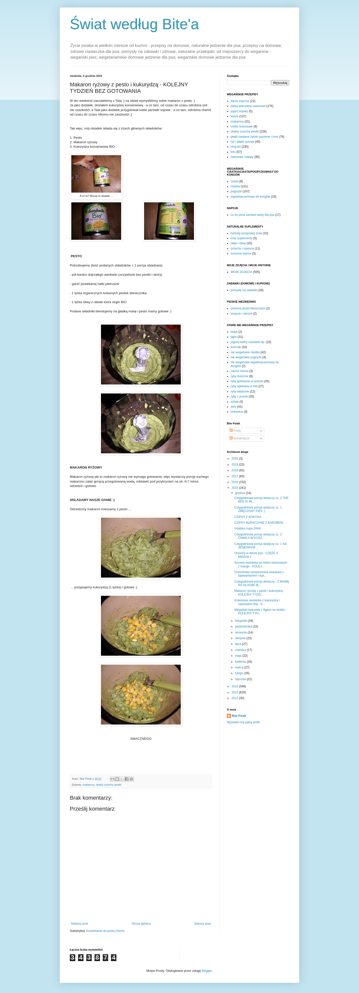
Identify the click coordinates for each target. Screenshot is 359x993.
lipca (238, 644)
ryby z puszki (239, 396)
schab (235, 401)
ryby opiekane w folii (244, 386)
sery (233, 406)
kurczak (236, 347)
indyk (234, 332)
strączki (236, 146)
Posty (235, 430)
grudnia (240, 493)
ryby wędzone (240, 391)
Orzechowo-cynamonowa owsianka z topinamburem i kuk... (259, 573)
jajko (234, 337)
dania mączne (240, 101)
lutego (239, 673)
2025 (235, 458)
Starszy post (202, 923)
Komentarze (240, 438)
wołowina (237, 411)
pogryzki (236, 191)
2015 (235, 488)
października (244, 626)
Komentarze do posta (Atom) (105, 931)
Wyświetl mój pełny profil (243, 722)
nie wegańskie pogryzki (246, 357)
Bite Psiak (239, 716)
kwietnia (241, 661)
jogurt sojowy (239, 111)
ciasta (234, 181)
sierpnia (240, 638)
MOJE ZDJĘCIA (241, 272)
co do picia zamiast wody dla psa (252, 215)
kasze (234, 116)
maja (238, 655)
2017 (235, 476)
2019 (235, 464)
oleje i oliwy (238, 243)
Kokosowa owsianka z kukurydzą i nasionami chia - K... (257, 602)
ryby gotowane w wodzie (247, 381)
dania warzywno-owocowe (248, 106)
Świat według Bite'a (134, 24)
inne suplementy (241, 238)
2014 (235, 686)
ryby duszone (239, 376)
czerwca (241, 650)
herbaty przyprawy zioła (246, 233)
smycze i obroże (241, 313)
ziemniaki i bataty (242, 157)
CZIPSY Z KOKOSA (247, 517)
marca (239, 667)
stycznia (241, 679)
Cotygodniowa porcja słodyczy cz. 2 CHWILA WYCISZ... (258, 536)
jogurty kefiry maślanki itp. (248, 342)
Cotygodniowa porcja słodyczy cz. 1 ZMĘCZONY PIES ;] (258, 509)
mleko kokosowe (242, 126)
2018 (235, 470)
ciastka (235, 186)
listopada (241, 620)
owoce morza (239, 371)
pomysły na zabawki (244, 290)
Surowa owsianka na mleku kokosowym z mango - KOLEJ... (260, 564)
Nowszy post (79, 923)
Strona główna (141, 923)
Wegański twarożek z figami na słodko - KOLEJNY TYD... (260, 611)
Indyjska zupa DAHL (248, 528)
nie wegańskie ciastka (245, 352)
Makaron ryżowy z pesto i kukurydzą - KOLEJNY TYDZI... (259, 592)
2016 (235, 482)
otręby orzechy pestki (108, 784)
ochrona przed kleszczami (248, 308)
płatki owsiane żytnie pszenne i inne (254, 136)
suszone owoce (241, 253)
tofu (233, 152)
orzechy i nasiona (242, 248)
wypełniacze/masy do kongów (250, 196)
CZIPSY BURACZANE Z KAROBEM (258, 522)
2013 (235, 692)
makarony (88, 784)
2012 (235, 698)
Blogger (207, 971)
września (241, 632)
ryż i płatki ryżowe (242, 141)
